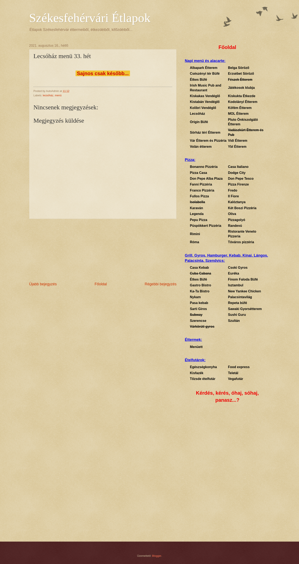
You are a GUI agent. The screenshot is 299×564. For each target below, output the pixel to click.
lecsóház (48, 95)
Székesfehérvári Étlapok (90, 18)
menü (58, 95)
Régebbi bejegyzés (160, 284)
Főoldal (100, 284)
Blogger (156, 555)
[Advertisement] (103, 250)
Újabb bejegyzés (43, 284)
